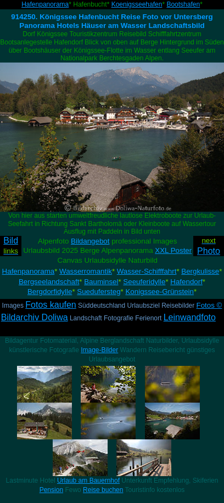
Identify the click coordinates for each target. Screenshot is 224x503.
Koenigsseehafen (137, 4)
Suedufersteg (98, 291)
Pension (51, 490)
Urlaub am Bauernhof (88, 480)
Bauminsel (101, 282)
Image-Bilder (99, 350)
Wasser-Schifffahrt (147, 271)
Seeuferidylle (144, 282)
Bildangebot (90, 241)
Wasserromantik (85, 271)
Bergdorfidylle (49, 291)
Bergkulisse (200, 271)
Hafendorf (186, 282)
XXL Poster (173, 250)
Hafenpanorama (45, 4)
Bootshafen (183, 4)
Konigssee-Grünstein (159, 291)
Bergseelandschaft (49, 282)
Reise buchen (103, 490)
